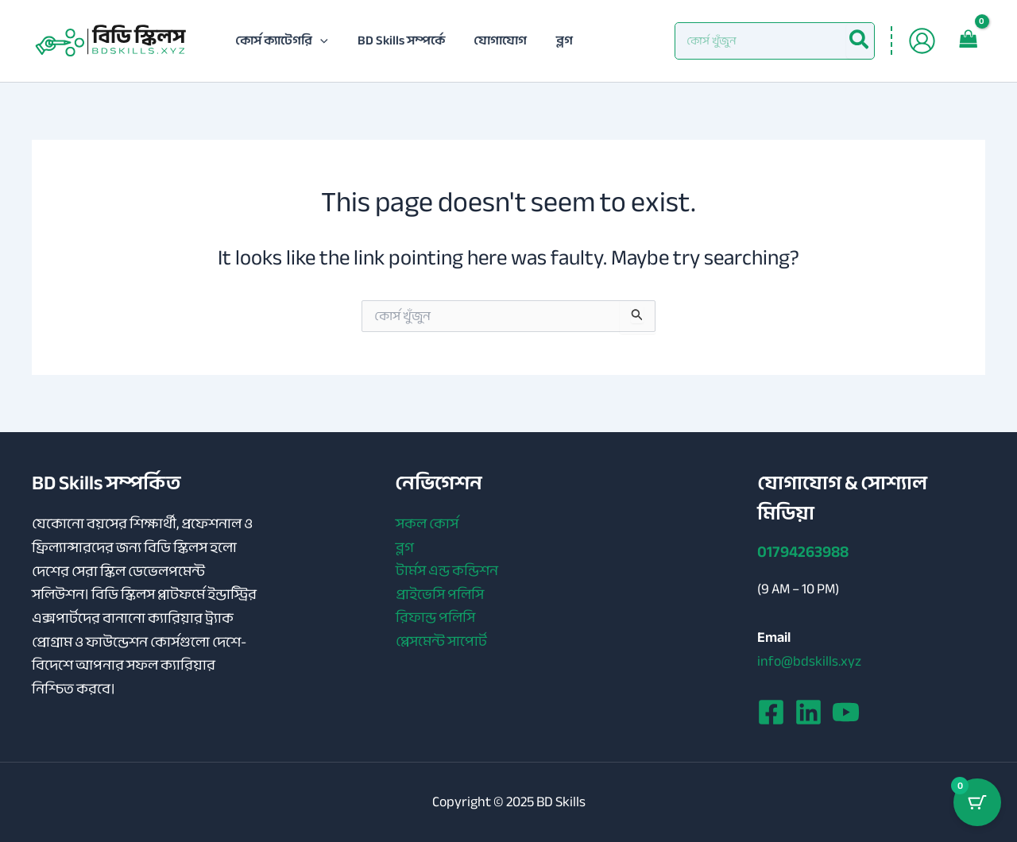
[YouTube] (846, 712)
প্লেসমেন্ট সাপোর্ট (440, 643)
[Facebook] (771, 712)
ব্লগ (404, 548)
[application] (319, 40)
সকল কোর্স (426, 524)
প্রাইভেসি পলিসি (439, 595)
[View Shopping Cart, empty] (968, 40)
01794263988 (803, 551)
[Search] (859, 41)
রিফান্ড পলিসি (434, 619)
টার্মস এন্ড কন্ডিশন (446, 572)
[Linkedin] (808, 712)
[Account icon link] (922, 41)
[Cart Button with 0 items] (977, 802)
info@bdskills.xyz (809, 660)
